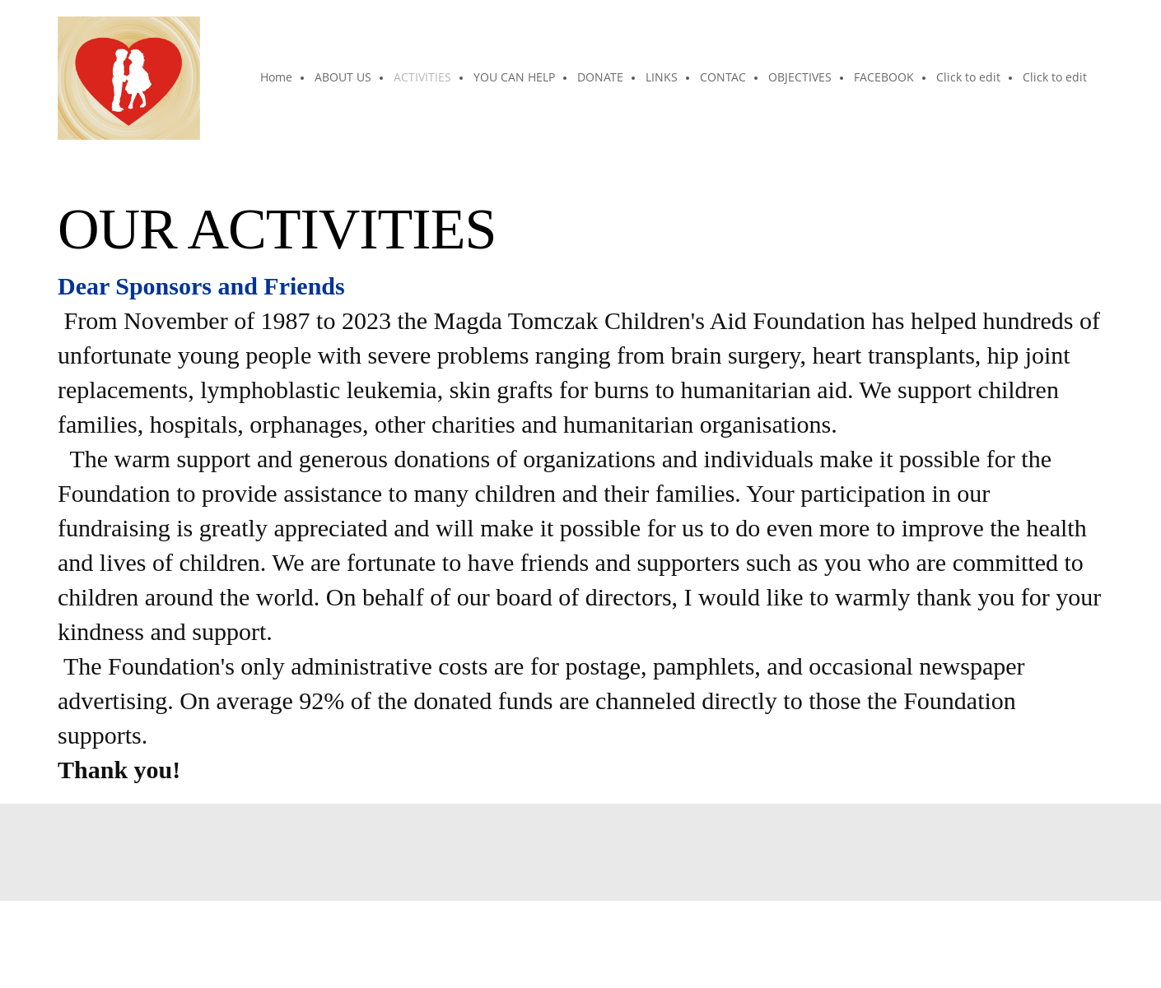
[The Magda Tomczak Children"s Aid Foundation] (129, 78)
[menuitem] (277, 78)
